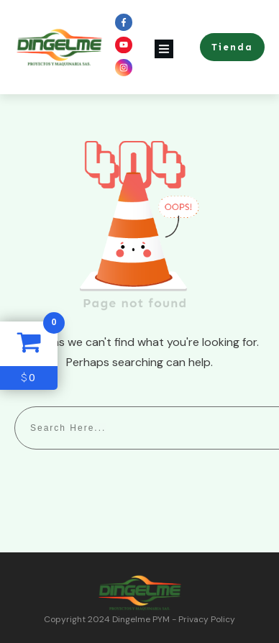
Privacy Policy (206, 619)
